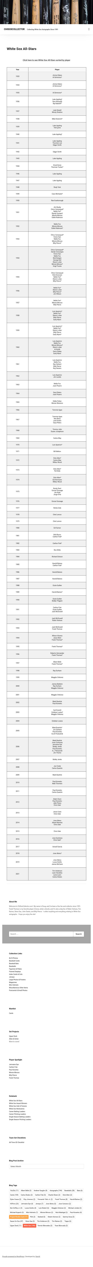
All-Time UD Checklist (16, 1142)
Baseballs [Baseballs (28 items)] (69, 1190)
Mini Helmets (13, 985)
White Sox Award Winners (18, 1103)
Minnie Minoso (14, 1072)
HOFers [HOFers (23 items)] (14, 1204)
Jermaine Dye (14, 1064)
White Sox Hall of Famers (18, 1106)
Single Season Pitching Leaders (20, 1119)
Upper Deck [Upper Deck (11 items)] (15, 1226)
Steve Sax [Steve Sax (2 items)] (30, 1221)
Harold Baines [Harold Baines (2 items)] (76, 1199)
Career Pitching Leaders (17, 1114)
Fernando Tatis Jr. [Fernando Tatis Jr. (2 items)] (45, 1199)
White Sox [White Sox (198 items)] (29, 1226)
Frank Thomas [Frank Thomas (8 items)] (61, 1199)
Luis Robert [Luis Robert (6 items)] (44, 1208)
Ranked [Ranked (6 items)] (41, 1217)
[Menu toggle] (89, 29)
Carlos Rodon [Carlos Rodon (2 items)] (27, 1195)
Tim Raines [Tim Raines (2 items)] (57, 1221)
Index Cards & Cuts (15, 974)
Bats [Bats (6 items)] (79, 1190)
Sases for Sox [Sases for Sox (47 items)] (16, 1221)
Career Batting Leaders (17, 1111)
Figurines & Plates (15, 969)
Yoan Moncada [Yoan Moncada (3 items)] (61, 1226)
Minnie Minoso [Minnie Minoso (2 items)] (46, 1212)
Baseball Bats (14, 963)
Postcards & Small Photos (18, 990)
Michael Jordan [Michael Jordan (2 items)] (75, 1208)
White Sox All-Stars (15, 1101)
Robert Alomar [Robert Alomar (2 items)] (54, 1217)
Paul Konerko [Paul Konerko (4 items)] (76, 1212)
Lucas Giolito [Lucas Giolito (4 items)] (30, 1208)
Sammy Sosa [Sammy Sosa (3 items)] (68, 1217)
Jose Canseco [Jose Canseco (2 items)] (64, 1204)
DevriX (38, 1256)
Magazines (13, 982)
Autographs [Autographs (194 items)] (56, 1190)
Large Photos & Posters (17, 980)
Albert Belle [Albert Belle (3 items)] (26, 1190)
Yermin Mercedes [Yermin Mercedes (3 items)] (45, 1226)
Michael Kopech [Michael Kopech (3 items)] (17, 1212)
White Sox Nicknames (16, 1109)
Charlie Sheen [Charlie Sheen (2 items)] (54, 1195)
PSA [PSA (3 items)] (32, 1217)
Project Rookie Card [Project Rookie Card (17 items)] (18, 1217)
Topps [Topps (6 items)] (67, 1221)
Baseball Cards (14, 961)
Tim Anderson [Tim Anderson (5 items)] (43, 1221)
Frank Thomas (14, 1078)
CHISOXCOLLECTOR (14, 29)
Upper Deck (13, 1036)
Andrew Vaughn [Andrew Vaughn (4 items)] (40, 1190)
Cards (11, 1013)
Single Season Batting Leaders (19, 1117)
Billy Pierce (13, 1075)
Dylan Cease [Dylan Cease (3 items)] (15, 1199)
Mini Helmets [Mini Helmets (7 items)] (32, 1212)
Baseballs (12, 966)
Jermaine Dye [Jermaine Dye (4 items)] (27, 1204)
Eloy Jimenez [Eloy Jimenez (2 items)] (29, 1199)
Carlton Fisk (13, 1067)
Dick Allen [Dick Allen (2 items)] (67, 1195)
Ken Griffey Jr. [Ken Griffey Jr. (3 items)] (16, 1208)
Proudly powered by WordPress (13, 1256)
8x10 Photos (13, 958)
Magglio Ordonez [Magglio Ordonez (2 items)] (58, 1208)
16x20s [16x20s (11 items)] (14, 1190)
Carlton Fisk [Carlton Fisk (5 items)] (40, 1195)
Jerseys (11, 977)
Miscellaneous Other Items (18, 988)
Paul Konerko (13, 1070)
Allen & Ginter (14, 1039)
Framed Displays (15, 971)
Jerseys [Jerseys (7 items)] (39, 1204)
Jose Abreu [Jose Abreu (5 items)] (51, 1204)
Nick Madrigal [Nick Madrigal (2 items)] (62, 1212)
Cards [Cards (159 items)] (14, 1195)
